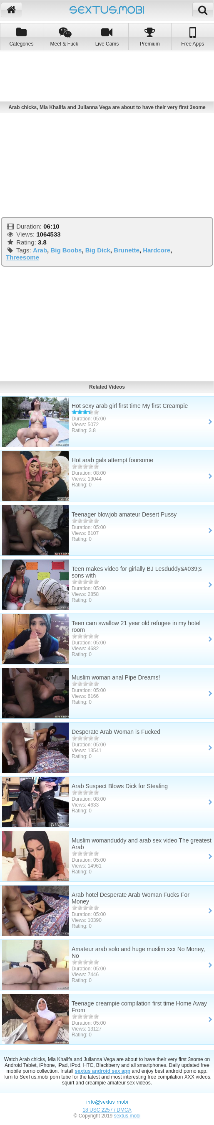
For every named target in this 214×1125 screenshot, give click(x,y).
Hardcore (156, 250)
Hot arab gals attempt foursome (112, 460)
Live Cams (107, 36)
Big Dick (97, 250)
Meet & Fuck (64, 36)
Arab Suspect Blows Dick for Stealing (120, 786)
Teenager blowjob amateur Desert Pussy (124, 514)
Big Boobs (66, 250)
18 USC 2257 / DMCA (106, 1110)
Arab (40, 250)
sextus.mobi (127, 1116)
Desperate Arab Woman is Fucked (116, 731)
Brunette (126, 250)
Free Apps (192, 36)
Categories (21, 36)
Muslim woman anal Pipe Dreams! (116, 677)
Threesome (22, 257)
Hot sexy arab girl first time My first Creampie (130, 405)
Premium (149, 36)
